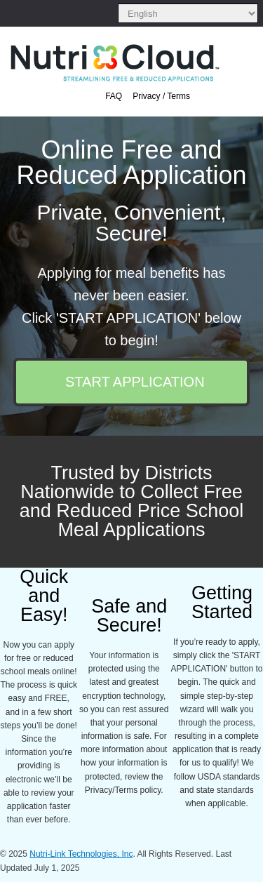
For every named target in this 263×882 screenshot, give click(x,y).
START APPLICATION (135, 381)
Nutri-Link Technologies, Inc (81, 854)
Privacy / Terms (161, 96)
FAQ (113, 96)
